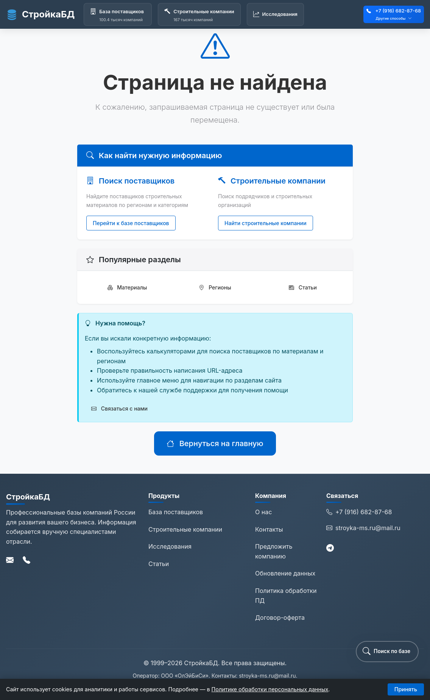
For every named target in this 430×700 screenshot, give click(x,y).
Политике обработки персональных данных (270, 689)
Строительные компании (185, 529)
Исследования (170, 546)
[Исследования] (275, 14)
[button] (387, 651)
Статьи (303, 287)
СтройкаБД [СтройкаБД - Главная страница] (40, 14)
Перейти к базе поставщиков (131, 223)
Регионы (215, 287)
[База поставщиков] (118, 14)
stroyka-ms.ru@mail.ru (363, 528)
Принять (405, 689)
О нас (263, 512)
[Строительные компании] (199, 14)
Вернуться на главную (215, 443)
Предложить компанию (273, 551)
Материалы (127, 287)
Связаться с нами (119, 408)
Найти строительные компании (265, 223)
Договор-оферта (280, 617)
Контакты (269, 529)
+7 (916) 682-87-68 (398, 11)
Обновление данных (285, 573)
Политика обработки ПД (285, 595)
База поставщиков (175, 512)
